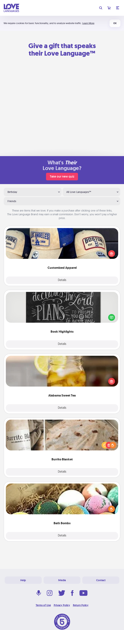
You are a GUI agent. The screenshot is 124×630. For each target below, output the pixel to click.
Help (23, 580)
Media (62, 580)
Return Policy (80, 605)
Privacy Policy (62, 605)
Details (62, 280)
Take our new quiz (62, 176)
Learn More (88, 23)
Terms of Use (43, 605)
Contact (101, 580)
